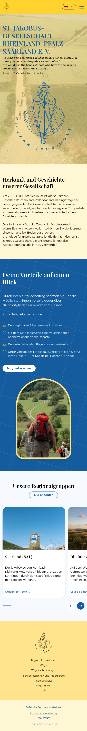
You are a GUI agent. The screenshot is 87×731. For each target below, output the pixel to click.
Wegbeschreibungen (43, 670)
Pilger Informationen (43, 660)
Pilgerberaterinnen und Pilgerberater (44, 675)
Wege (43, 665)
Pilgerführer (43, 685)
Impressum (43, 717)
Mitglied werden (19, 368)
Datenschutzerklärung (43, 713)
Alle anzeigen (44, 495)
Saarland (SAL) (18, 556)
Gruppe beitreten (16, 591)
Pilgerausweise (43, 680)
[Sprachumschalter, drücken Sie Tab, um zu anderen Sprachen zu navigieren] (69, 6)
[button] (80, 606)
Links (44, 690)
